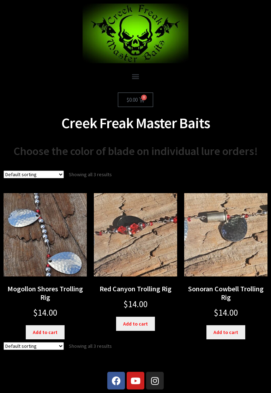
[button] (135, 76)
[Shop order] (34, 174)
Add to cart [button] (45, 332)
